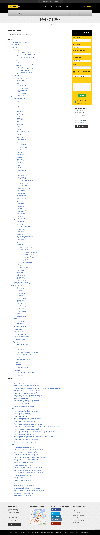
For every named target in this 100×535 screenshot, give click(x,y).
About (12, 341)
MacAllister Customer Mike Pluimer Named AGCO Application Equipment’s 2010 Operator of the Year (37, 388)
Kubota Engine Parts (21, 177)
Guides (12, 444)
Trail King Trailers (21, 95)
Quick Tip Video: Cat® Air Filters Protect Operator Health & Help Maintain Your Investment (34, 431)
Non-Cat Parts (20, 216)
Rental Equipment (18, 65)
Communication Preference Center (19, 42)
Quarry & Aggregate (21, 311)
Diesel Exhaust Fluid (21, 144)
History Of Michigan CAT (22, 367)
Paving (18, 297)
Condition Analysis (27, 260)
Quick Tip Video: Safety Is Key (21, 410)
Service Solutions (18, 219)
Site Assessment (21, 278)
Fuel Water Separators (22, 170)
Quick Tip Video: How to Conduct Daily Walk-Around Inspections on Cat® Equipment (33, 436)
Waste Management (21, 316)
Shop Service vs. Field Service (21, 464)
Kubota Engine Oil (24, 187)
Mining (18, 310)
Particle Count (26, 259)
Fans (18, 136)
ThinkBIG (19, 357)
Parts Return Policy (21, 218)
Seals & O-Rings (21, 119)
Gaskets (19, 108)
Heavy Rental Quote (24, 70)
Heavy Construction (21, 293)
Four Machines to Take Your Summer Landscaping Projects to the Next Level (31, 457)
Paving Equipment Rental (26, 72)
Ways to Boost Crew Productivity (21, 469)
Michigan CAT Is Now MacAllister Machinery (24, 406)
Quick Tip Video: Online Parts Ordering (23, 414)
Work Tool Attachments (22, 59)
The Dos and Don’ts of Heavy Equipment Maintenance (26, 455)
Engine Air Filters (21, 114)
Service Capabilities (21, 270)
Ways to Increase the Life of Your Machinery (24, 485)
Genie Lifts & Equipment (22, 88)
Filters (18, 113)
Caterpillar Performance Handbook (22, 283)
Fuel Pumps (20, 128)
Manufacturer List (18, 75)
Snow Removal (20, 300)
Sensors (19, 105)
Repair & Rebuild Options (23, 264)
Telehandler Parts (21, 192)
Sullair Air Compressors (22, 92)
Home (44, 24)
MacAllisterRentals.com (77, 518)
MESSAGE (76, 80)
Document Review (18, 337)
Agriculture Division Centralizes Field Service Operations (27, 383)
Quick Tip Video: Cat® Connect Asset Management (25, 441)
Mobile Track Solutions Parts (23, 131)
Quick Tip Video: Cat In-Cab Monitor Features (24, 421)
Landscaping (20, 295)
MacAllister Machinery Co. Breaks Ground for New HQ (26, 400)
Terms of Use (20, 374)
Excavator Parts (20, 201)
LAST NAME (76, 44)
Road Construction (21, 298)
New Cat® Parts (21, 206)
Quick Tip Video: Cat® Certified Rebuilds (23, 437)
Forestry (19, 305)
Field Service (20, 241)
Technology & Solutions (16, 285)
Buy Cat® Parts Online (22, 132)
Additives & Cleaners (22, 146)
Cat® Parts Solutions (19, 100)
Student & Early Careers (22, 349)
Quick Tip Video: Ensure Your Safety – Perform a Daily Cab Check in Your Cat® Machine (34, 428)
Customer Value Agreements (23, 269)
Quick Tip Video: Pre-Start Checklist (22, 413)
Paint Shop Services (21, 221)
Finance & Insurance (19, 329)
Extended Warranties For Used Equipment (26, 64)
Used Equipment (18, 60)
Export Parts (20, 214)
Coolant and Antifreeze (22, 141)
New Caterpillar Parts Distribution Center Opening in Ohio (27, 392)
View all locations (81, 126)
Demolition (19, 303)
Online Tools (14, 333)
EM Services (17, 319)
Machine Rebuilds (24, 267)
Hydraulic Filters (20, 162)
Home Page (14, 47)
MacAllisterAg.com (76, 509)
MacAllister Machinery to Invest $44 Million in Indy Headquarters (28, 396)
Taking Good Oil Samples (29, 257)
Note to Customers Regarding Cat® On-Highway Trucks (27, 401)
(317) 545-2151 (87, 6)
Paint (18, 121)
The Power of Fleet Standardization (22, 496)
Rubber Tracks (20, 101)
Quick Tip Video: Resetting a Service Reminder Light (26, 411)
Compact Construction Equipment (27, 57)
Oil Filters (19, 172)
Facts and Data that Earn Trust (21, 398)
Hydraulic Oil (20, 111)
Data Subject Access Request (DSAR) (25, 372)
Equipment (13, 49)
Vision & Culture (18, 362)
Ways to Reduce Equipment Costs (22, 473)
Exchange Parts (20, 211)
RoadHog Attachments (22, 93)
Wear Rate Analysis (27, 262)
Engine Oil (19, 152)
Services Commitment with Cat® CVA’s (26, 228)
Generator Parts (20, 196)
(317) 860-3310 (78, 122)
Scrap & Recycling (21, 315)
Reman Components (21, 213)
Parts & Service (14, 96)
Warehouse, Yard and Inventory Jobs (25, 360)
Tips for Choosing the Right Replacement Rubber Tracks (27, 488)
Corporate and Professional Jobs (24, 351)
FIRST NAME (76, 37)
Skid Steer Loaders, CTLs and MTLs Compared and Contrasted (28, 467)
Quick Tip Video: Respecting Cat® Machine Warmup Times (27, 418)
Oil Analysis (22, 251)
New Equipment (17, 50)
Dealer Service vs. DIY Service (21, 483)
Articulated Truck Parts (22, 190)
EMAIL (75, 64)
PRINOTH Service (21, 223)
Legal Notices (17, 370)
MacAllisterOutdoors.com (77, 514)
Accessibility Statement (16, 44)
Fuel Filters (19, 173)
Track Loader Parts (21, 193)
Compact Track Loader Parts (23, 188)
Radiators (19, 134)
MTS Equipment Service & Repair (24, 226)
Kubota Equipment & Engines (24, 83)
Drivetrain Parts (20, 160)
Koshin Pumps (20, 80)
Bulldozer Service (21, 234)
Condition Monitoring (21, 280)
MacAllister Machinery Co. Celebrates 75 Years (25, 405)
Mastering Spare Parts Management (22, 495)
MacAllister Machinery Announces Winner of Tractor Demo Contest (29, 385)
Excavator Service (21, 233)
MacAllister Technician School (24, 354)
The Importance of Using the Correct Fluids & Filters (26, 459)
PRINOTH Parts (20, 224)
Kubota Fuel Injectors (25, 182)
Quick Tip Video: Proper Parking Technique (24, 434)
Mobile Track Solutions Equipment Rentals (29, 69)
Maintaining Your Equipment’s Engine (22, 480)
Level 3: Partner (20, 321)
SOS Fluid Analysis (21, 275)
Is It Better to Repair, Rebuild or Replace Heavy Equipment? (27, 446)
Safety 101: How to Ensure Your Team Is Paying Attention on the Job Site (30, 451)
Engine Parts (20, 159)
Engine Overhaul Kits (22, 175)
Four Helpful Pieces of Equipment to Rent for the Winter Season (28, 449)
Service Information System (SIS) (21, 336)
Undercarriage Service (22, 239)
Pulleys (18, 126)
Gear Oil (19, 149)
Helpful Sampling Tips (28, 256)
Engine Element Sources (28, 254)
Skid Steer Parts (21, 200)
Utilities (18, 313)
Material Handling (21, 308)
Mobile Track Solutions (22, 82)
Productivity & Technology (20, 326)
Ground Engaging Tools (22, 155)
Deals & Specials (15, 46)
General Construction (22, 292)
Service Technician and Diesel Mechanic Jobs (27, 352)
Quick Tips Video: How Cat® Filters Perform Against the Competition (29, 429)
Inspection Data (20, 277)
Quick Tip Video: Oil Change (20, 416)
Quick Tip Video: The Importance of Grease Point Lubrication (28, 424)
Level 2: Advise (20, 323)
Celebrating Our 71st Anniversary (21, 403)
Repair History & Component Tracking (25, 274)
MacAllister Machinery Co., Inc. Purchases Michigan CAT (27, 390)
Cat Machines (20, 55)
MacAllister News (15, 382)
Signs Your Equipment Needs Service (22, 465)
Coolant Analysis (24, 249)
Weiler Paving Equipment (23, 87)
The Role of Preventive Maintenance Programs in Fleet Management (29, 490)
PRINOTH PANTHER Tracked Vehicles (26, 54)
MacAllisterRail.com (76, 517)
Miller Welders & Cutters (22, 78)
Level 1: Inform (20, 324)
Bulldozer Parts (20, 205)
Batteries (19, 164)
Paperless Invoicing (18, 331)
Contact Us (16, 342)
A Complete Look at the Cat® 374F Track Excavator (26, 454)
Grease (18, 116)
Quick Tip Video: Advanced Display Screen (24, 423)
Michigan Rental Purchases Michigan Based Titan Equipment (28, 395)
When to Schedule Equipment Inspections (23, 493)
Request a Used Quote (22, 344)
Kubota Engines (23, 85)
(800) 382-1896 (78, 120)
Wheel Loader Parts (21, 198)
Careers (16, 347)
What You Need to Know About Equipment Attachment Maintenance (29, 492)
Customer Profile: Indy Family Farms (22, 387)
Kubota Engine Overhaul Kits (26, 180)
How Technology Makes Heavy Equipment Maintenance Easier (28, 472)
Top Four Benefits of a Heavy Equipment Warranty (25, 452)
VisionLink (17, 318)
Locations (16, 346)
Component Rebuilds (25, 265)
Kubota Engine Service (22, 237)
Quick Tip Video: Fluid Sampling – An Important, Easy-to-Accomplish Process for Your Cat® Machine (37, 426)
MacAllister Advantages (19, 98)
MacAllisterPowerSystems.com (78, 515)
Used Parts (19, 208)
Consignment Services (22, 62)
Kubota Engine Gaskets (25, 183)
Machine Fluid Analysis (22, 246)
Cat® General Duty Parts (22, 210)
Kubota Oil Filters (24, 178)
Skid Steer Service (21, 229)
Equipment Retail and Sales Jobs (24, 356)
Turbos (18, 165)
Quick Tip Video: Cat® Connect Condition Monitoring (26, 439)
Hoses (18, 103)
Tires (18, 106)
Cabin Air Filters (20, 137)
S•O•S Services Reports (19, 339)
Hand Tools (19, 129)
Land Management (21, 306)
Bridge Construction (21, 301)
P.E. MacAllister (17, 369)
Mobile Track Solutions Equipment (25, 52)
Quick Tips (13, 408)
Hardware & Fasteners (22, 123)
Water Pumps (20, 124)
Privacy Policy (20, 375)
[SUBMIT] (82, 95)
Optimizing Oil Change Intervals (27, 247)
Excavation (19, 290)
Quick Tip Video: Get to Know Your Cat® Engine (25, 419)
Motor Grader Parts (21, 195)
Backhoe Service (21, 231)
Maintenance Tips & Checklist (21, 282)
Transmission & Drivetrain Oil (23, 151)
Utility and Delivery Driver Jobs (24, 359)
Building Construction (22, 288)
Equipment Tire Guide (19, 477)
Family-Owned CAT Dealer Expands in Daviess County (26, 393)
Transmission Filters (21, 139)
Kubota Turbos (23, 185)
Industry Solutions (18, 287)
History (15, 365)
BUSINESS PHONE (78, 50)
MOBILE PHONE (77, 57)
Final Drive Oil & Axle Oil (22, 147)
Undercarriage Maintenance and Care (22, 475)
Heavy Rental (20, 67)
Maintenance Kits (21, 118)
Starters (19, 167)
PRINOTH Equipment (22, 77)
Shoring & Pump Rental (22, 73)
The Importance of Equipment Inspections (23, 462)
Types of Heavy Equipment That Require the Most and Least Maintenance (31, 482)
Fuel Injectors (20, 169)
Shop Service (20, 242)
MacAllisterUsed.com (76, 522)
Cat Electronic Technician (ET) (21, 334)
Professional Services (19, 272)
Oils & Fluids (20, 110)
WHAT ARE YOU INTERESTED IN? (81, 72)
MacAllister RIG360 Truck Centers (25, 236)
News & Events (17, 364)
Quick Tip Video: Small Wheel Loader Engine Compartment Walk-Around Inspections (33, 442)
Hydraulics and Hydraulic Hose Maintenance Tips (25, 478)
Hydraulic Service (21, 244)
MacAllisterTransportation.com (78, 520)
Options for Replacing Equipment (21, 487)
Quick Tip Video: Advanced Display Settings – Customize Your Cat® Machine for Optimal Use (35, 432)
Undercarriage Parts (21, 154)
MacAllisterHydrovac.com (77, 510)
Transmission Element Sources (30, 252)
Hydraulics (19, 157)
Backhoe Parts (20, 203)
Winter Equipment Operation (20, 460)
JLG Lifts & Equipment (22, 90)
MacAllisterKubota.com (76, 512)
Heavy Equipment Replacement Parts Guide (24, 447)
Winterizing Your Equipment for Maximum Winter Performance (28, 470)
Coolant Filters (20, 142)
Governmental (17, 328)
